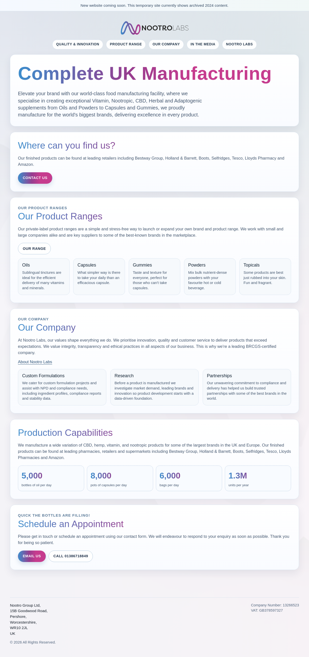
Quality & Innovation (77, 44)
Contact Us (35, 178)
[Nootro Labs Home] (154, 28)
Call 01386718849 (70, 556)
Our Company (166, 44)
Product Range (126, 44)
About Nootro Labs (35, 362)
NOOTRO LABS (239, 44)
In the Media (202, 44)
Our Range (34, 249)
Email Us (32, 556)
